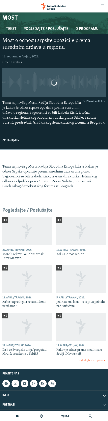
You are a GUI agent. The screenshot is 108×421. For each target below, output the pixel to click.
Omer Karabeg (12, 62)
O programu (86, 29)
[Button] (11, 141)
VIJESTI (65, 416)
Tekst (11, 29)
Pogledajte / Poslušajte (46, 29)
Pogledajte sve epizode (91, 360)
